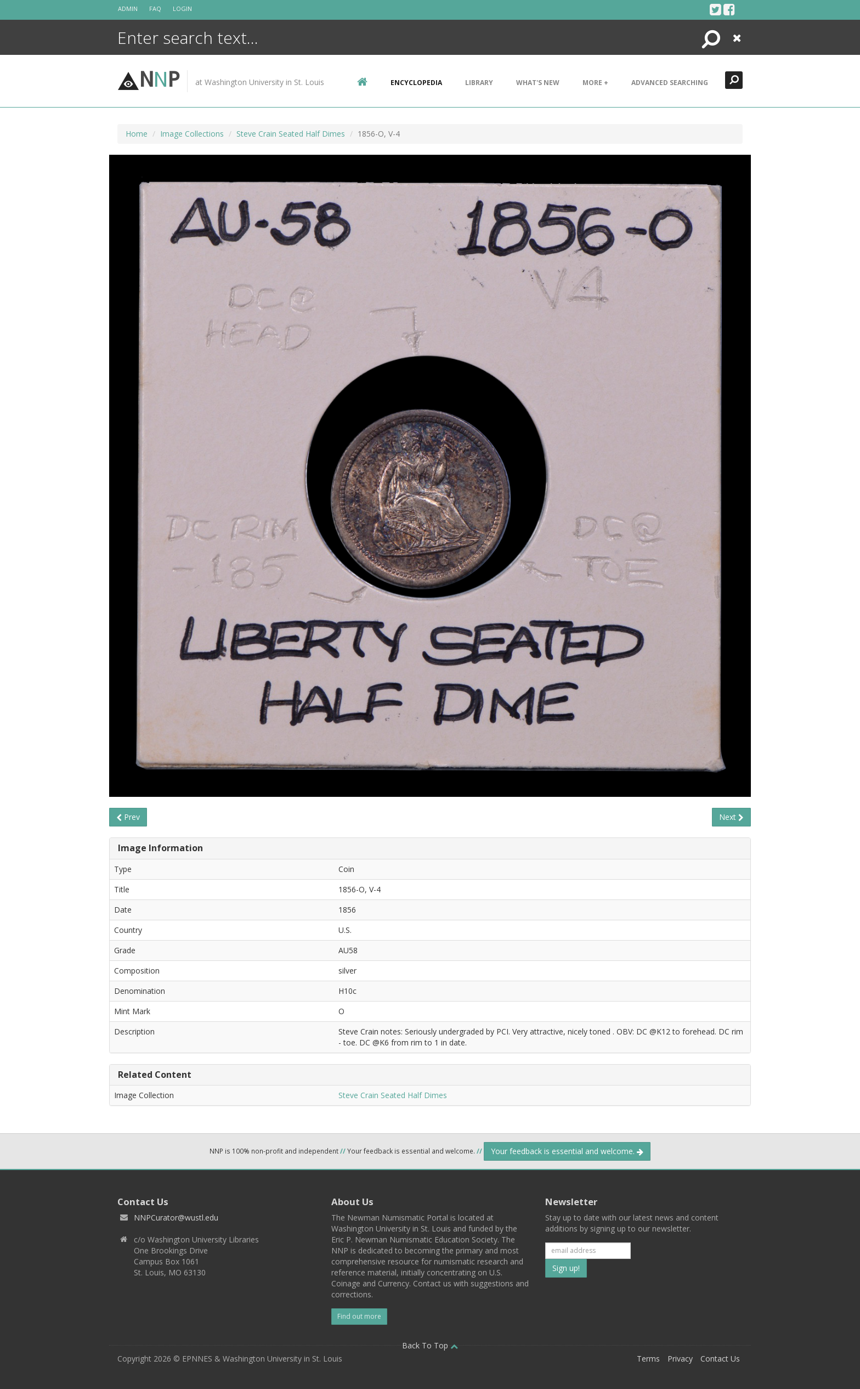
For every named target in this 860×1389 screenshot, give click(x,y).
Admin (128, 8)
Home (137, 133)
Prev (128, 817)
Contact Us (720, 1358)
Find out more (359, 1316)
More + (595, 82)
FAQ (155, 8)
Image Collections (192, 133)
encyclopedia (416, 82)
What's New (537, 82)
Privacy (680, 1358)
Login (182, 8)
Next (731, 817)
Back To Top (430, 1345)
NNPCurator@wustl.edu (176, 1217)
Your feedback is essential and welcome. (567, 1151)
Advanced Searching (669, 82)
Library (479, 82)
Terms (648, 1358)
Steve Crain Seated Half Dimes (290, 133)
